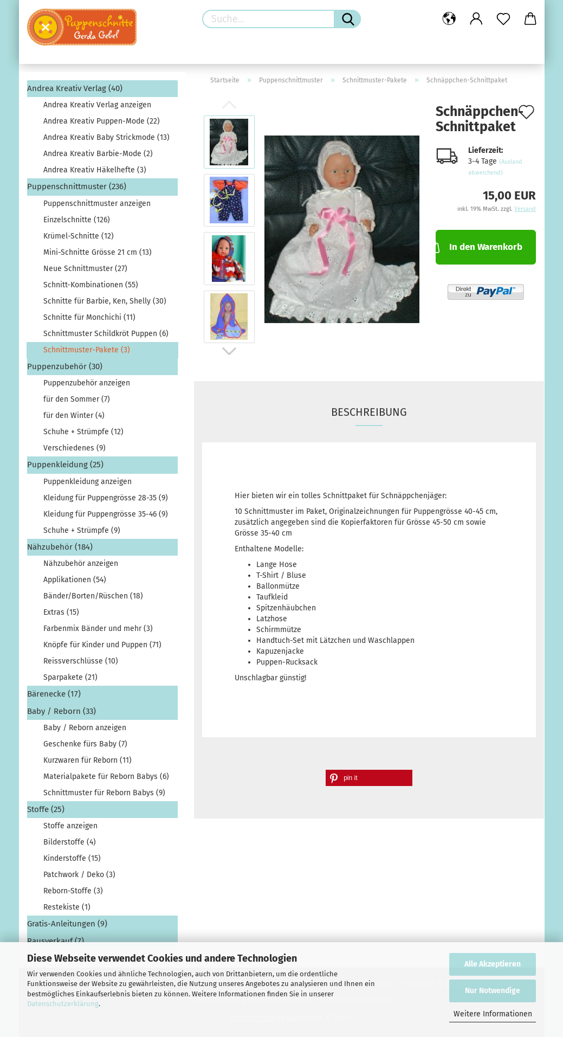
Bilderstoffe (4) (69, 842)
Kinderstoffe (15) (72, 858)
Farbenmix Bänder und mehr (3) (98, 628)
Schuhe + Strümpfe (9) (81, 530)
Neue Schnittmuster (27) (85, 268)
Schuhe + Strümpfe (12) (83, 431)
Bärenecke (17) (54, 694)
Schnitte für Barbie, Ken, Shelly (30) (104, 301)
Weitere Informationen (493, 1014)
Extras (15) (61, 612)
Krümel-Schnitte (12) (78, 236)
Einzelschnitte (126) (76, 219)
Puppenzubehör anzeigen (86, 383)
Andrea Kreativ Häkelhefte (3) (94, 170)
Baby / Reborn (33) (61, 711)
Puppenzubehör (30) (64, 366)
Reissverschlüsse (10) (80, 661)
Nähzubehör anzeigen (80, 563)
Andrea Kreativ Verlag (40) (74, 88)
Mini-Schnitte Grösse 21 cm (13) (97, 252)
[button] (369, 778)
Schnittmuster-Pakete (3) (86, 350)
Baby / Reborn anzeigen (84, 727)
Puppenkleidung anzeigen (87, 481)
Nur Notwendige (492, 990)
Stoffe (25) (45, 809)
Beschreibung (369, 411)
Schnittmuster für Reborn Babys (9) (104, 792)
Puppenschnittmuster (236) (76, 186)
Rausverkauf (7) (55, 941)
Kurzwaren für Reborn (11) (87, 760)
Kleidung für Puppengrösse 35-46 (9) (105, 514)
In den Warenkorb (479, 246)
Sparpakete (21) (70, 677)
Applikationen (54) (74, 579)
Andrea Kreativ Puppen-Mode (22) (101, 121)
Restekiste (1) (66, 907)
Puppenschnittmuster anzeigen (97, 203)
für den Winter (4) (74, 415)
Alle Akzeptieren (492, 964)
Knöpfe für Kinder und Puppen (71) (102, 644)
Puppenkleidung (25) (65, 464)
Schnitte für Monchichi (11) (89, 317)
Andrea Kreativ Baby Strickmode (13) (106, 137)
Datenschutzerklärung (63, 1004)
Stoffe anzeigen (70, 825)
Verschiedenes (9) (74, 448)
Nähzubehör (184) (60, 547)
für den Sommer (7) (76, 399)
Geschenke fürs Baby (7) (85, 744)
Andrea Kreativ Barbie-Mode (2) (98, 153)
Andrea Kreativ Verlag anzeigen (97, 105)
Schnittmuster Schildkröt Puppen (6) (106, 333)
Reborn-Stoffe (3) (73, 891)
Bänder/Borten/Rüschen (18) (93, 596)
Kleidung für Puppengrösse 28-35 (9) (105, 498)
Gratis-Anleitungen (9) (67, 924)
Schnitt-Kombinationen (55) (90, 284)
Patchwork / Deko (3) (79, 874)
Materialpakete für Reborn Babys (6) (106, 776)
